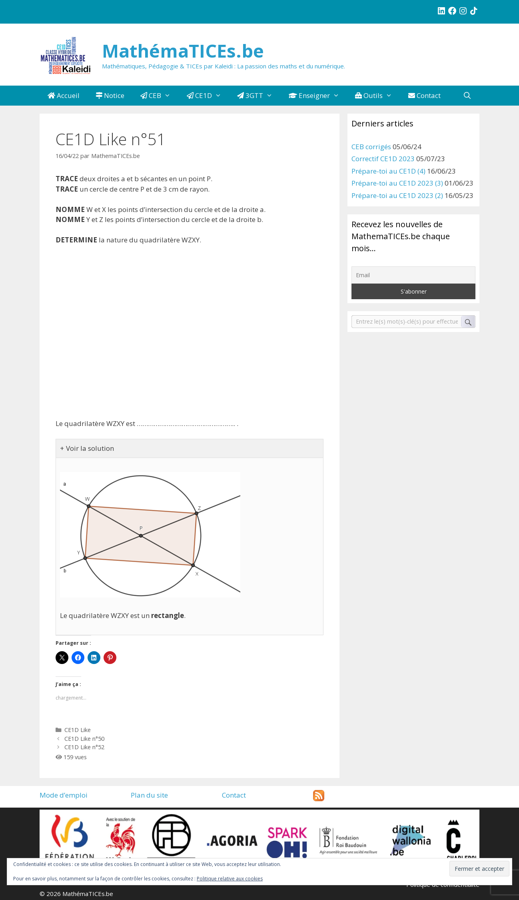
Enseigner (318, 96)
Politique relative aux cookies (230, 878)
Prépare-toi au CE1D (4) (388, 171)
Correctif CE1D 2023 (383, 158)
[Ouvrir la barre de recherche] (467, 96)
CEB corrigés (371, 146)
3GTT (259, 96)
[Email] (413, 275)
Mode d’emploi (64, 795)
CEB (159, 96)
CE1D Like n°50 (84, 738)
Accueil (64, 95)
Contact (424, 95)
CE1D (208, 96)
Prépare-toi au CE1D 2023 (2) (397, 195)
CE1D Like (77, 730)
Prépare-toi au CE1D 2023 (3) (397, 183)
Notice (110, 95)
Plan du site (149, 795)
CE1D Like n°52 (84, 747)
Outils (377, 96)
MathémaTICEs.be (183, 50)
